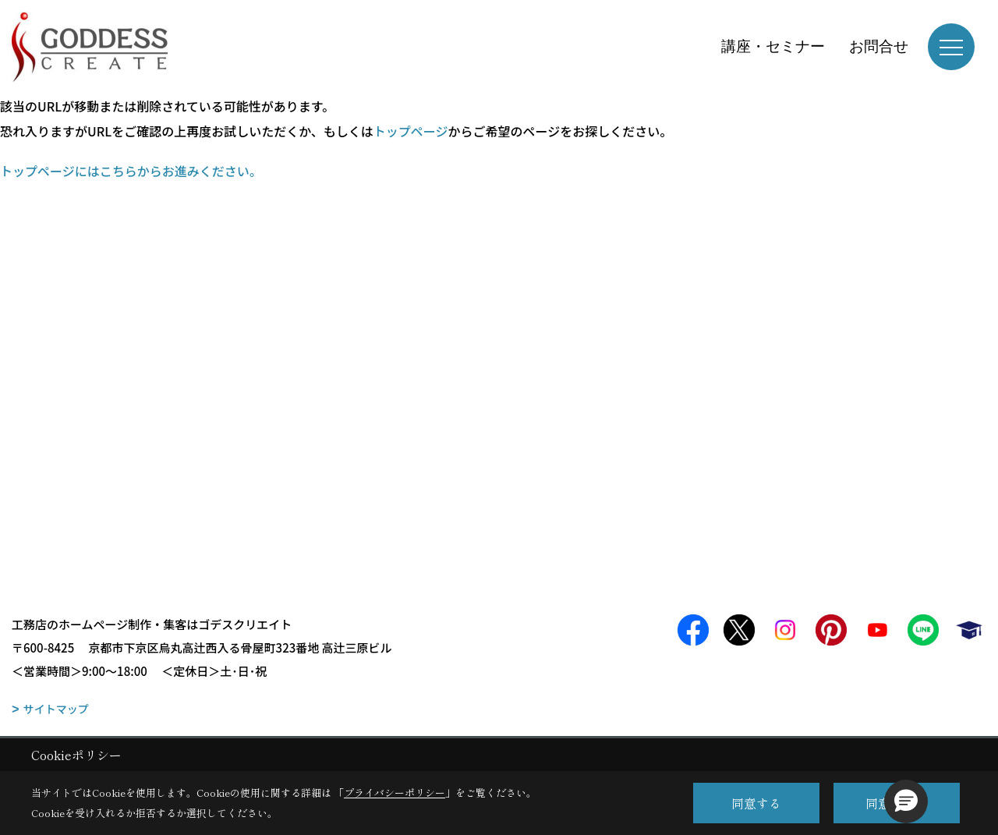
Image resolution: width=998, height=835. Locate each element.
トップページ (410, 131)
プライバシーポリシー (394, 792)
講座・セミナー (773, 46)
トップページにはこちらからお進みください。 (131, 170)
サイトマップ (56, 708)
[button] (906, 801)
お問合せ (878, 46)
